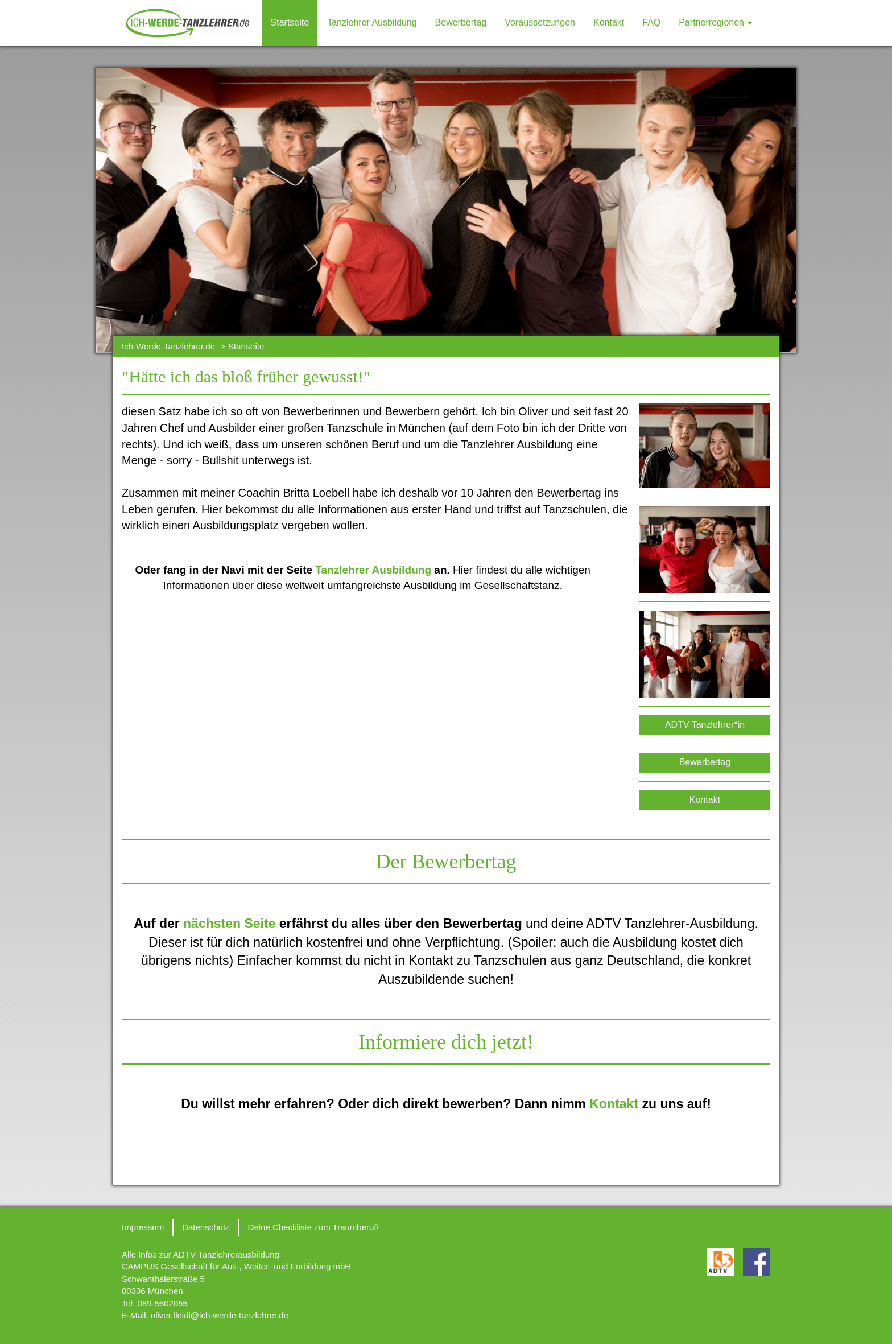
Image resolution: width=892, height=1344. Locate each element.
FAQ (651, 22)
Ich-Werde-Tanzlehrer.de (168, 346)
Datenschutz (205, 1227)
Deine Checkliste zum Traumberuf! (313, 1227)
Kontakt (608, 22)
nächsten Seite (229, 923)
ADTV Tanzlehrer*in (705, 724)
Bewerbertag (461, 22)
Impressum (143, 1227)
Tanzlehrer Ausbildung (371, 22)
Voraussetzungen (540, 22)
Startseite (290, 22)
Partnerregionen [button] (715, 22)
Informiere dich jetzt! (446, 1041)
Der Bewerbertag (446, 861)
